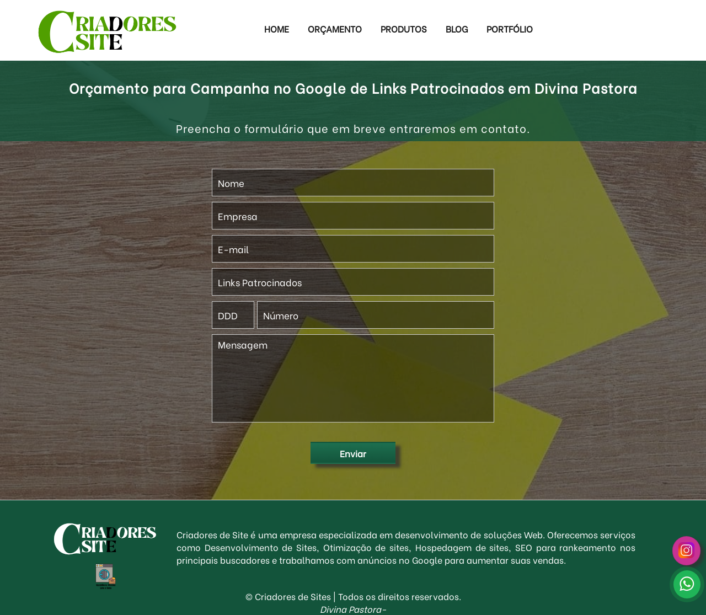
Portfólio (509, 28)
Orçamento (335, 28)
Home (276, 28)
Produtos (404, 28)
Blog (457, 28)
